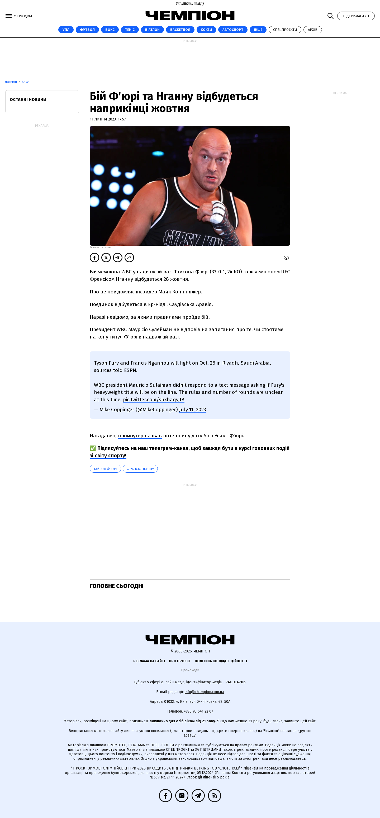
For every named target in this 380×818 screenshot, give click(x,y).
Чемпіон (11, 82)
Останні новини (28, 99)
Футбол (87, 30)
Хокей (206, 30)
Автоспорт (232, 30)
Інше (258, 30)
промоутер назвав (140, 436)
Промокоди (190, 670)
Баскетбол (180, 30)
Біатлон (152, 30)
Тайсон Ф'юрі (105, 469)
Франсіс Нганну (140, 469)
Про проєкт (180, 661)
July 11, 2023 (192, 409)
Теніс (130, 30)
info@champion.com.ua (204, 692)
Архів (312, 30)
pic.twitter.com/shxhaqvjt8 (153, 399)
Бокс (110, 30)
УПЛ (66, 30)
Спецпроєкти (285, 30)
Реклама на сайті (149, 661)
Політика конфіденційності (221, 661)
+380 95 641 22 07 (198, 711)
